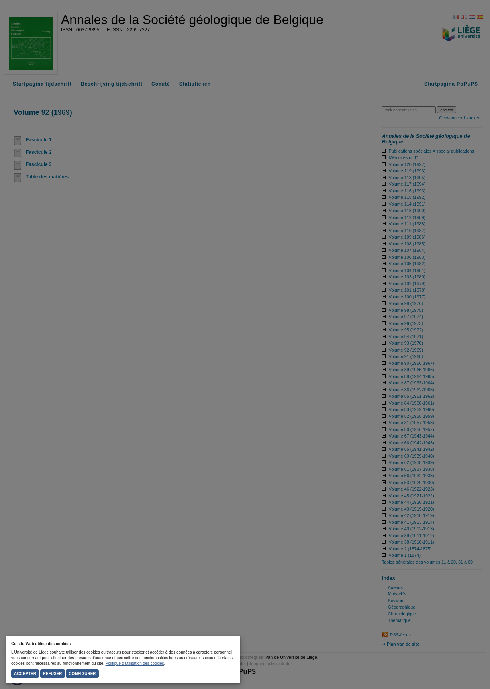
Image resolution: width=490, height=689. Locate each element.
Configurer (82, 673)
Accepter (25, 673)
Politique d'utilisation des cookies (135, 663)
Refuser (52, 673)
